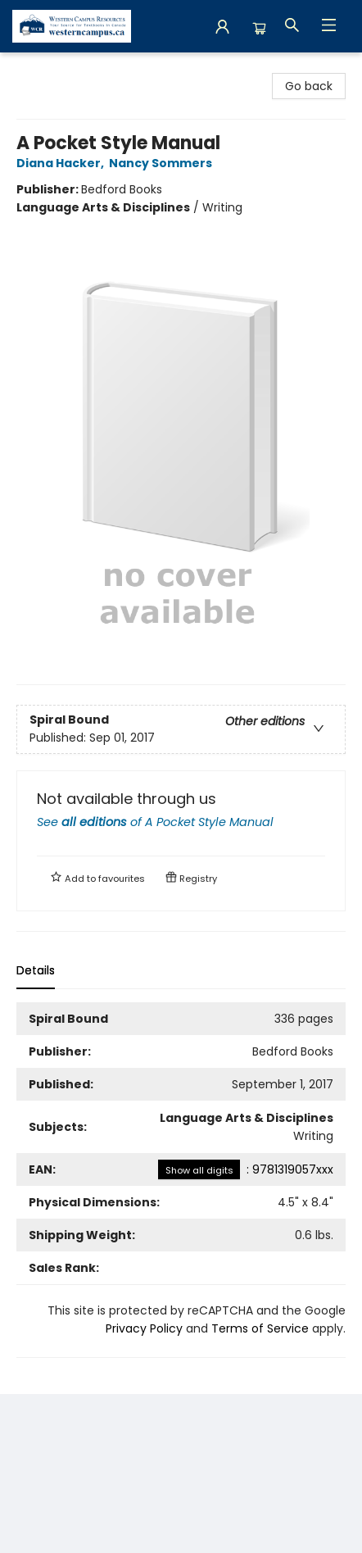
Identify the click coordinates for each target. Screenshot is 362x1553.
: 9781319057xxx (245, 1169)
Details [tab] (35, 970)
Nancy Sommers (163, 163)
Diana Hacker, (62, 163)
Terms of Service (260, 1328)
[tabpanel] (181, 1180)
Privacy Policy (144, 1328)
